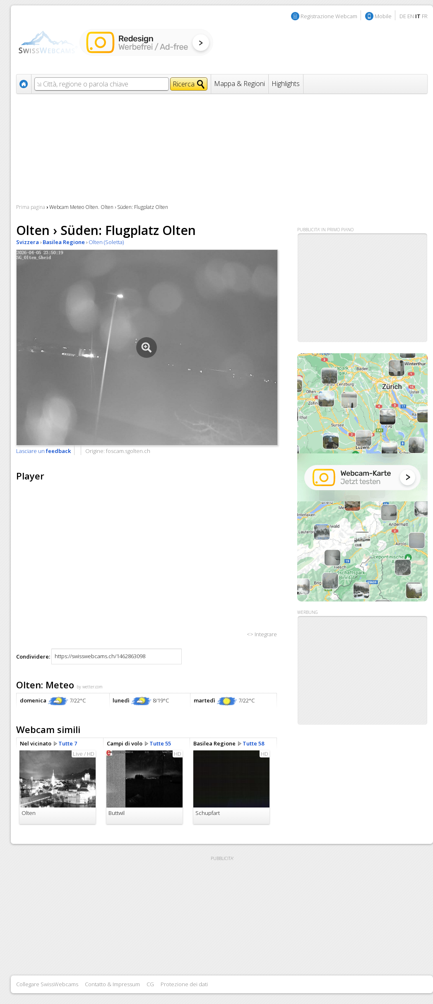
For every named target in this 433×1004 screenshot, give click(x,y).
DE (402, 16)
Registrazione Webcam (329, 16)
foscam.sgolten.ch (128, 451)
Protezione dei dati (184, 984)
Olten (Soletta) (106, 242)
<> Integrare (262, 634)
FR (425, 16)
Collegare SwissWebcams (47, 984)
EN (410, 16)
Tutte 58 (253, 743)
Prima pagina (30, 207)
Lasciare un (43, 451)
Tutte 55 (160, 743)
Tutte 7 (67, 743)
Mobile (383, 16)
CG (150, 984)
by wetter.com (90, 687)
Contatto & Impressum (112, 984)
